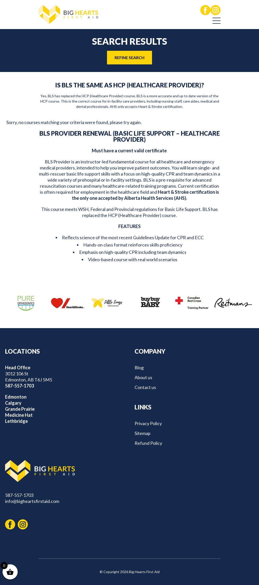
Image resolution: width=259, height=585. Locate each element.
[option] (26, 303)
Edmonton (16, 397)
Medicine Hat (19, 415)
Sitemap (142, 433)
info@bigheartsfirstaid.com (32, 501)
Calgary (13, 403)
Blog (139, 367)
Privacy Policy (148, 423)
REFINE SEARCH (129, 57)
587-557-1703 (19, 385)
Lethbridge (16, 421)
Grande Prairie (20, 409)
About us (143, 377)
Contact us (145, 387)
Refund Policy (148, 443)
